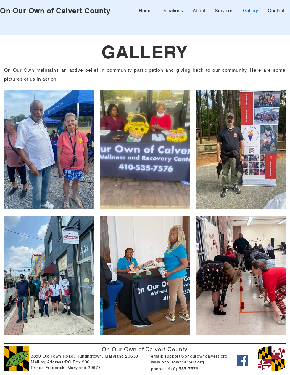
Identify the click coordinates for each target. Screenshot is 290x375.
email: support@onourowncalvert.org (189, 356)
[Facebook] (242, 360)
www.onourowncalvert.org (177, 362)
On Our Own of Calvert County (55, 10)
